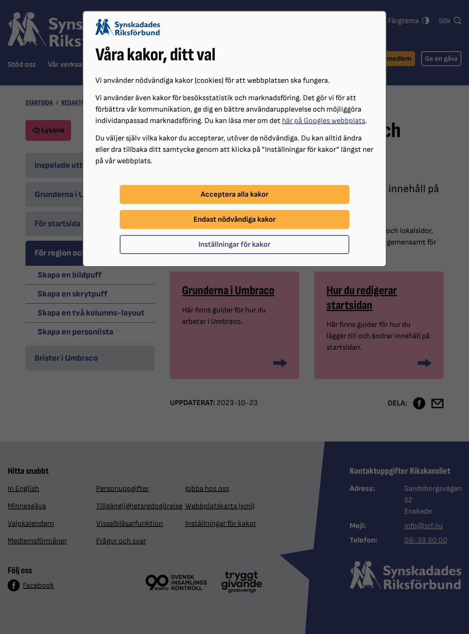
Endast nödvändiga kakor (234, 219)
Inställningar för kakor (234, 244)
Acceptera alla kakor (234, 194)
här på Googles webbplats (323, 120)
